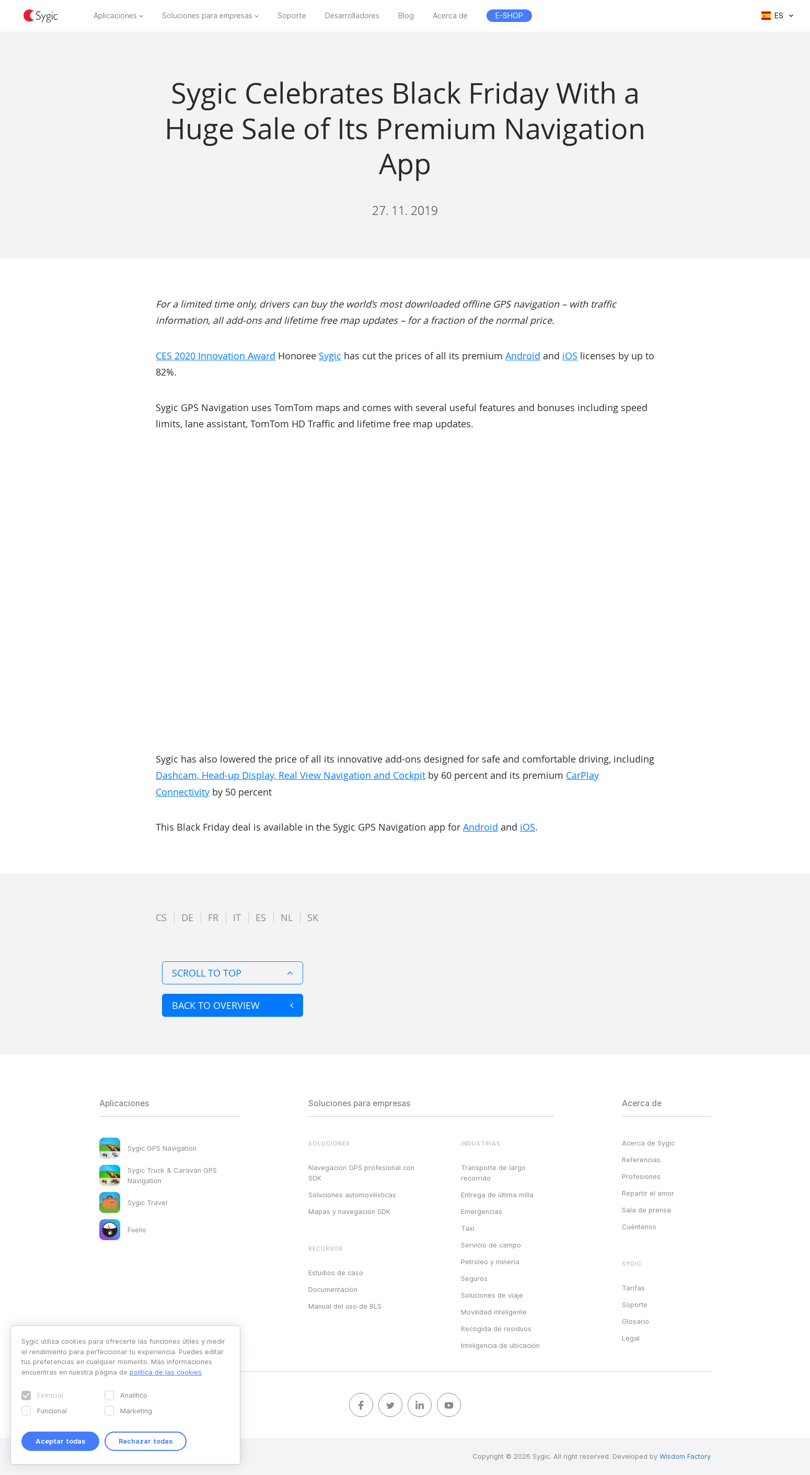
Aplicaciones (115, 16)
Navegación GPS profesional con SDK (361, 1172)
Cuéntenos (639, 1226)
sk (312, 917)
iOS (569, 355)
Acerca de (450, 16)
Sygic (330, 355)
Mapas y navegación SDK (349, 1211)
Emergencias (481, 1211)
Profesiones (641, 1176)
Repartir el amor (648, 1193)
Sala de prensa (646, 1210)
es (261, 917)
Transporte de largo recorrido (493, 1172)
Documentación (332, 1289)
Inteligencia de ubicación (500, 1345)
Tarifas (633, 1288)
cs (161, 917)
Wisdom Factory (685, 1456)
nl (287, 917)
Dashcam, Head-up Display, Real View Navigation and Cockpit (290, 775)
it (237, 917)
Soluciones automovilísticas (352, 1194)
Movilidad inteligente (494, 1312)
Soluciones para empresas (207, 16)
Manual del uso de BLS (344, 1306)
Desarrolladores (352, 16)
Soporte (291, 16)
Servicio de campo (491, 1245)
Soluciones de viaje (492, 1295)
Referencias (641, 1159)
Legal (631, 1338)
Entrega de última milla (497, 1194)
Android (522, 355)
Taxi (468, 1228)
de (187, 917)
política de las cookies (166, 1372)
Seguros (474, 1278)
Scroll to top (232, 973)
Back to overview (232, 1005)
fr (213, 917)
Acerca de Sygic (648, 1143)
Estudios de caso (335, 1272)
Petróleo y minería (490, 1261)
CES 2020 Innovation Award (215, 355)
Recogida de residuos (496, 1328)
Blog (406, 16)
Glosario (635, 1321)
